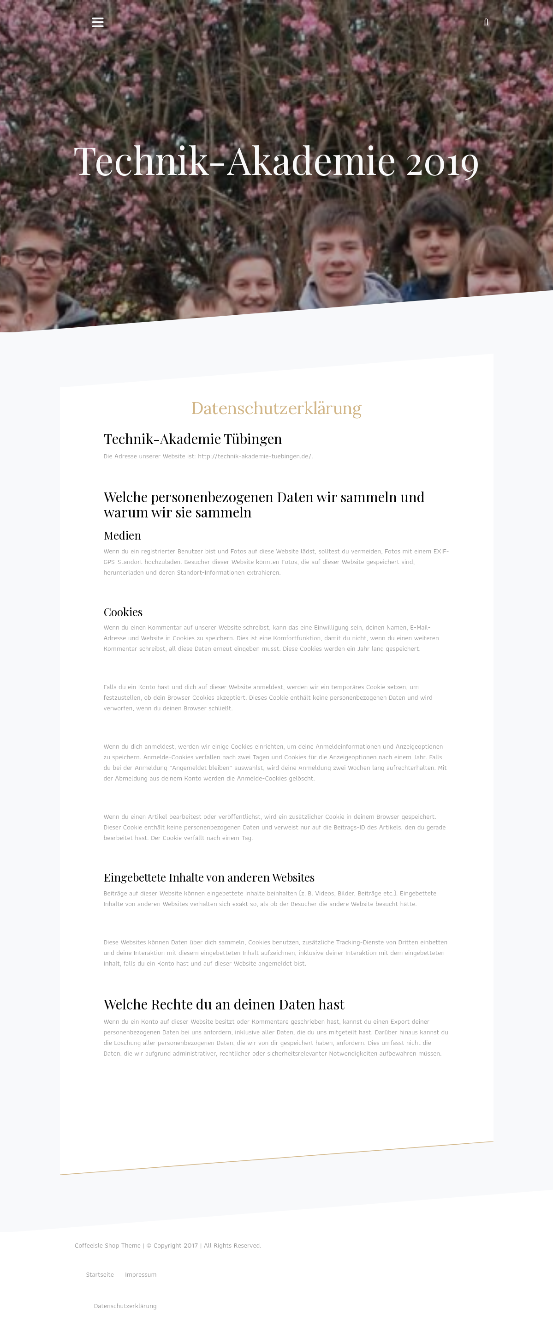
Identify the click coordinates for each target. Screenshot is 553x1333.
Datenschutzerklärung (125, 1305)
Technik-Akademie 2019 (276, 159)
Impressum (140, 1274)
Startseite (99, 1274)
